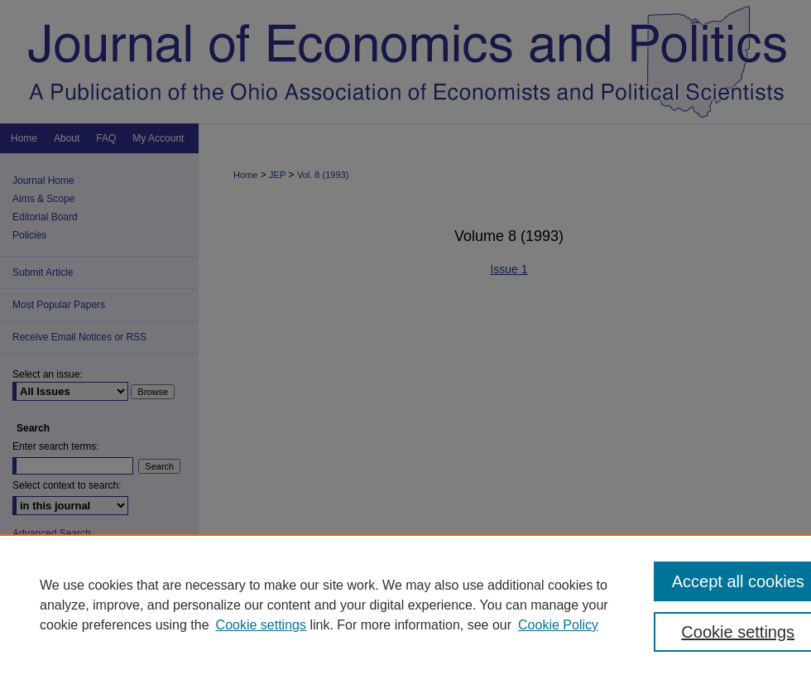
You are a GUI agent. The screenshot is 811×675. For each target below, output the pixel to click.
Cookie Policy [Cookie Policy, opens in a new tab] (558, 625)
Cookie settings (261, 625)
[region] (405, 604)
